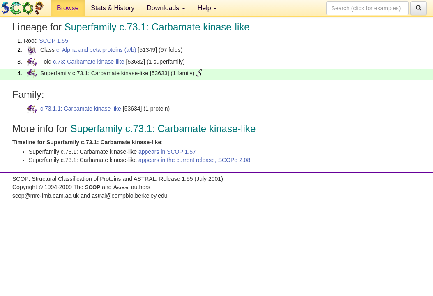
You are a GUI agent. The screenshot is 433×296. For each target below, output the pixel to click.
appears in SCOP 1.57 (167, 151)
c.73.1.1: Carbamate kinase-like (80, 108)
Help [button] (207, 8)
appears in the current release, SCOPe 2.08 (194, 160)
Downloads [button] (166, 8)
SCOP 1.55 (53, 40)
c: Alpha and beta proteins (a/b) (96, 49)
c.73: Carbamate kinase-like (88, 61)
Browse (67, 8)
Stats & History (112, 8)
